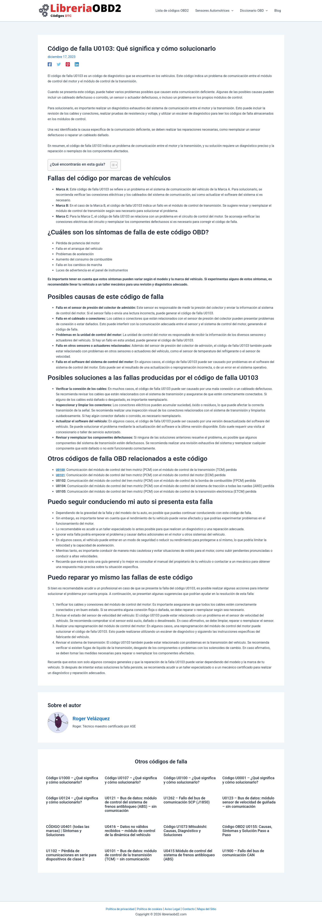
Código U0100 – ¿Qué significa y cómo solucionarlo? (184, 781)
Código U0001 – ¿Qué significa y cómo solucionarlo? (242, 781)
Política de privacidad (116, 909)
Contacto (191, 909)
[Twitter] (59, 64)
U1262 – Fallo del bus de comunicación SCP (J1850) (189, 803)
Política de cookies (148, 909)
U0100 (61, 470)
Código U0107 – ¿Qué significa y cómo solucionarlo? (125, 781)
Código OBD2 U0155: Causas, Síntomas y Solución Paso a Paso (248, 838)
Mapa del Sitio (210, 909)
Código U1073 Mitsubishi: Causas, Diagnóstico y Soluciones (187, 838)
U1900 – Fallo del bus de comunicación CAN (245, 864)
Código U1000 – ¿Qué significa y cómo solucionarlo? (66, 781)
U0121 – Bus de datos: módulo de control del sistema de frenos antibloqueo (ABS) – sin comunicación (126, 810)
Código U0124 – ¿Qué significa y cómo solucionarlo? (66, 806)
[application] (231, 10)
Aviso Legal (173, 909)
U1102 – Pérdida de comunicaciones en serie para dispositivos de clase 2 (71, 866)
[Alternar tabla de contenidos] (111, 164)
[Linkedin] (77, 64)
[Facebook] (50, 64)
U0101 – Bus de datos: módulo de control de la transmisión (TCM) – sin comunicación (127, 868)
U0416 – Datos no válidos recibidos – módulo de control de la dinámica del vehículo (128, 840)
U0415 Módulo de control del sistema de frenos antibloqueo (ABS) (190, 866)
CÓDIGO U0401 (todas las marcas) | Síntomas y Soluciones (69, 838)
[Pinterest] (68, 64)
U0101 (61, 475)
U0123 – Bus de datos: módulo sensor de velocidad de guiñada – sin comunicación (248, 808)
